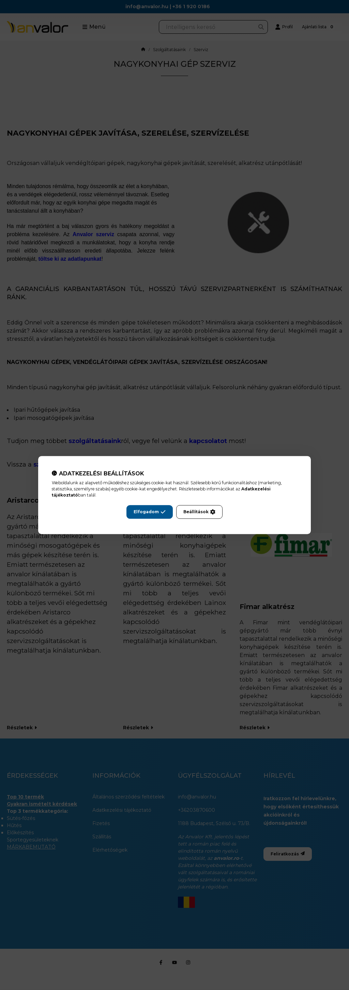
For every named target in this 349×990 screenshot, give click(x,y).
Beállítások (199, 512)
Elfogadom (150, 512)
